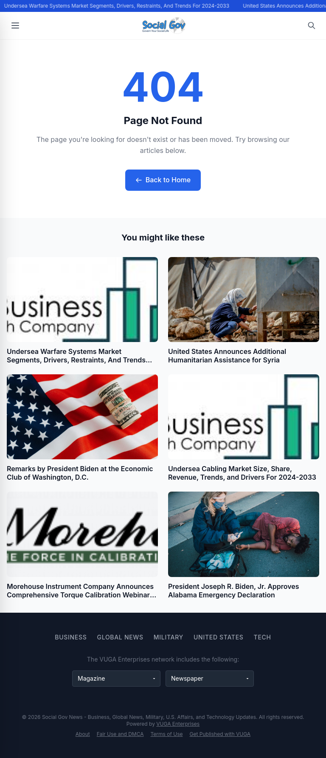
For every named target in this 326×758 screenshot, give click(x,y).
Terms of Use (167, 734)
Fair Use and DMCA (120, 734)
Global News (120, 637)
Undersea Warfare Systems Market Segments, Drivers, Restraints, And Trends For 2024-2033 (117, 6)
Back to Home (163, 179)
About (83, 734)
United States (219, 637)
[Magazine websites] (116, 678)
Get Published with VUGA (220, 734)
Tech (262, 637)
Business (71, 637)
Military (168, 637)
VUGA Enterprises (178, 724)
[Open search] (311, 25)
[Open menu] (15, 25)
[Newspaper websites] (210, 678)
